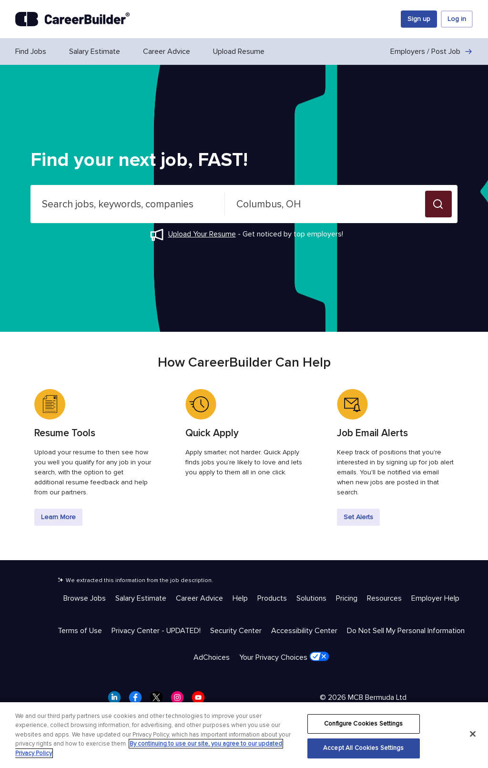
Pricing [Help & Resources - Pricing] (346, 598)
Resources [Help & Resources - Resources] (384, 598)
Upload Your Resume (202, 234)
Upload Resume (238, 51)
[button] (438, 204)
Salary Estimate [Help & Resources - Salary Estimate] (140, 598)
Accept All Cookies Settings (363, 748)
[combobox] (127, 204)
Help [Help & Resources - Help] (240, 598)
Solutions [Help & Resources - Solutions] (311, 598)
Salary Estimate (94, 51)
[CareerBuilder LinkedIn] (117, 700)
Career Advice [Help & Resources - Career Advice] (199, 598)
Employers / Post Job (431, 51)
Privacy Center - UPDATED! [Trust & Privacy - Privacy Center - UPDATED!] (156, 630)
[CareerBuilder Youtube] (201, 700)
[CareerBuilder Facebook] (138, 700)
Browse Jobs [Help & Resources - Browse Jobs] (84, 598)
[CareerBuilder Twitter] (159, 700)
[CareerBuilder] (72, 19)
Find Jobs (30, 51)
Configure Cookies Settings (363, 723)
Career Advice (166, 51)
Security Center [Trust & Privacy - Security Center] (236, 630)
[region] (244, 735)
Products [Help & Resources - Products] (272, 598)
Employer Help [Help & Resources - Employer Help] (435, 598)
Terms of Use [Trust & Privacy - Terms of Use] (80, 630)
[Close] (472, 733)
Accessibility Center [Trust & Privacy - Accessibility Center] (304, 630)
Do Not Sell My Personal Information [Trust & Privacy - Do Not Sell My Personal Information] (406, 630)
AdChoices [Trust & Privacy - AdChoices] (211, 657)
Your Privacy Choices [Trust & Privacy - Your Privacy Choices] (284, 657)
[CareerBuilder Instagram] (180, 700)
